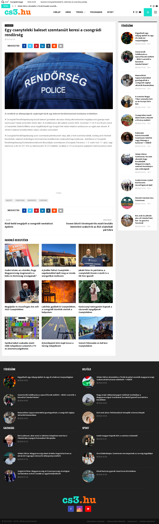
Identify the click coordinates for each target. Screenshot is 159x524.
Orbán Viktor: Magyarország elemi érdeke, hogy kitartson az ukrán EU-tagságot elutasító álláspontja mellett (44, 454)
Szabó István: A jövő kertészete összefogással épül (144, 183)
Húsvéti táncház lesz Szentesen (144, 199)
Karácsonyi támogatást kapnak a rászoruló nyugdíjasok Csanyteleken (95, 309)
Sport (110, 12)
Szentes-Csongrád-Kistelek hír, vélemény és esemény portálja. (64, 2)
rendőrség (32, 200)
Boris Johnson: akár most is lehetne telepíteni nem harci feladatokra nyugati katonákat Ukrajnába (42, 437)
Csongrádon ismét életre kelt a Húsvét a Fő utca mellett (144, 118)
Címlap (57, 12)
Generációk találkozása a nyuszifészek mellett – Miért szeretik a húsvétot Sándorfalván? (144, 58)
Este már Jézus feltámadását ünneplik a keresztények (121, 412)
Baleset (9, 200)
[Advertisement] (59, 174)
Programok (96, 12)
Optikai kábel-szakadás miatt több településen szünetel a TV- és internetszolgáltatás (21, 346)
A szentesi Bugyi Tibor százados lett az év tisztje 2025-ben (144, 100)
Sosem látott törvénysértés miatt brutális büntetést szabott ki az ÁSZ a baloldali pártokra (89, 227)
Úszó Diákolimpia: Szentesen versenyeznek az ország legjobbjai (125, 453)
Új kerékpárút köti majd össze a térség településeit (57, 344)
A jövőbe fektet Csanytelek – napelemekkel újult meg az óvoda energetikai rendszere (58, 273)
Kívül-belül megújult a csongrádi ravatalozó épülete (29, 225)
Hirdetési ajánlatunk (147, 521)
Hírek (68, 12)
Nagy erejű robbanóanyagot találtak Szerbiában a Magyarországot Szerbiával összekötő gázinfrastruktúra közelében (122, 397)
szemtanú (43, 200)
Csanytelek (9, 25)
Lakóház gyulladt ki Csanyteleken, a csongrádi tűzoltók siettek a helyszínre (58, 309)
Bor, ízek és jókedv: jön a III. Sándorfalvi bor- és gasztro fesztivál (144, 219)
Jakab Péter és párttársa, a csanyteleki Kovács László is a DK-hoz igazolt (94, 273)
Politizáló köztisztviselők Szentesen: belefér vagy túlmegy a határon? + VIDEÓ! (143, 137)
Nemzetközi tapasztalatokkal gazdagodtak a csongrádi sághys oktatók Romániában (144, 80)
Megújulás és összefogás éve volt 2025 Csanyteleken (22, 308)
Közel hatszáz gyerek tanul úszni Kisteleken (116, 471)
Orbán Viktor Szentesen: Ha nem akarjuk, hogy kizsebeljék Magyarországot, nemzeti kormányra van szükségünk (144, 162)
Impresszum (132, 521)
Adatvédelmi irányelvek (95, 521)
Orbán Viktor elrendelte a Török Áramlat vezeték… (38, 6)
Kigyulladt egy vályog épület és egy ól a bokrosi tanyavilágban (144, 37)
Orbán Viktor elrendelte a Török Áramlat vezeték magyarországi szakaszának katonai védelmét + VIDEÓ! (125, 378)
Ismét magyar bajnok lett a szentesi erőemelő (117, 435)
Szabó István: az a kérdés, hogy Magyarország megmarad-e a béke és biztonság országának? (21, 273)
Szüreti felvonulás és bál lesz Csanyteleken (93, 344)
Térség (79, 12)
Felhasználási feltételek (116, 521)
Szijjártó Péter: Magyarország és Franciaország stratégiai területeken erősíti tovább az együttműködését (44, 472)
